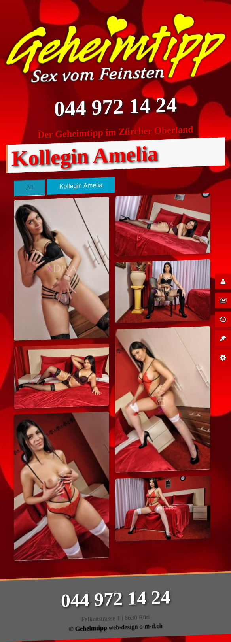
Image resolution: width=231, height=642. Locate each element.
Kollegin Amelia (80, 186)
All (29, 187)
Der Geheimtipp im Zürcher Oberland (115, 132)
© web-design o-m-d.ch (115, 627)
